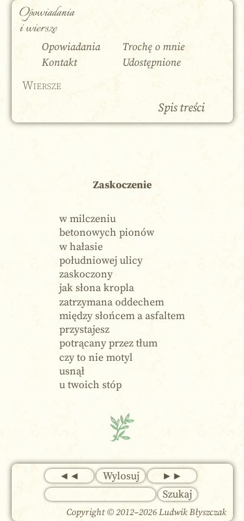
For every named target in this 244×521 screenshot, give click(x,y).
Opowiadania (71, 46)
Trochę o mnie (153, 46)
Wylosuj (121, 476)
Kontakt (59, 62)
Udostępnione (151, 62)
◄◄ (69, 476)
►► (172, 476)
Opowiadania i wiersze (47, 20)
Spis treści (181, 107)
